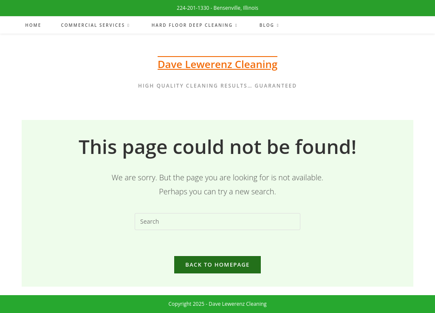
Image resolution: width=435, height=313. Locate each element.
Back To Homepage (217, 264)
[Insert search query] (217, 221)
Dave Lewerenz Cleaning (217, 64)
